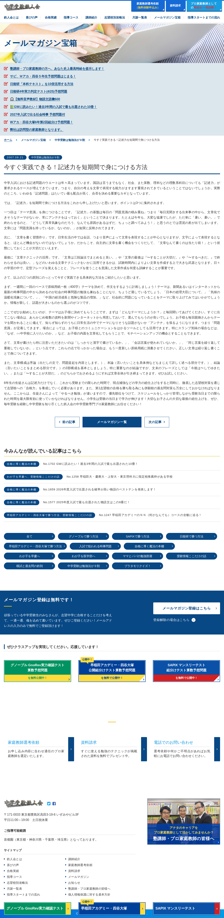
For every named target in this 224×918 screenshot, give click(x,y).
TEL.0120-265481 (91, 768)
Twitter (48, 803)
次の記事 (155, 422)
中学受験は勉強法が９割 (45, 157)
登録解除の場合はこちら (171, 620)
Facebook (54, 803)
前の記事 (68, 422)
